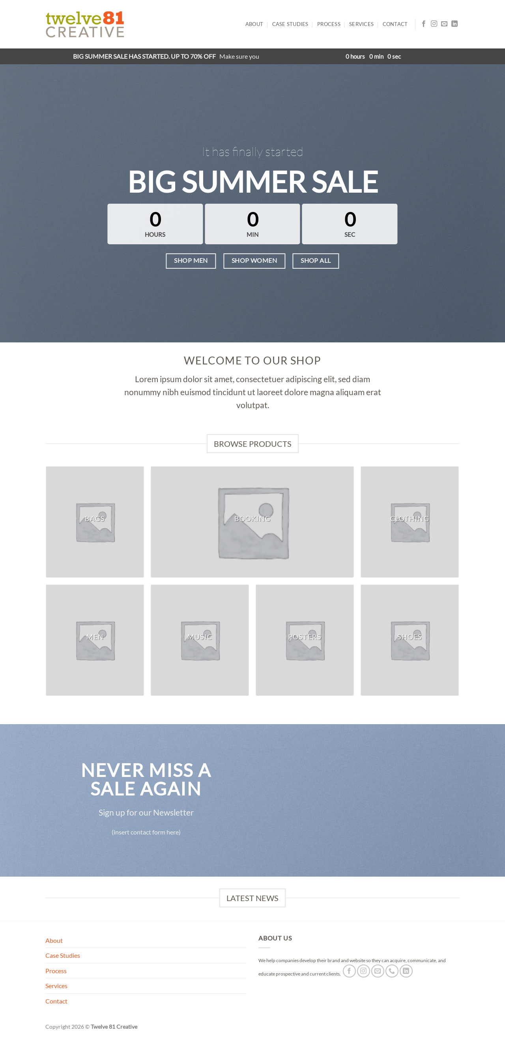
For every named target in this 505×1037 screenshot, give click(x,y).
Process (328, 24)
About (254, 24)
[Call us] (391, 971)
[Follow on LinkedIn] (454, 24)
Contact (395, 24)
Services (361, 24)
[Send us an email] (444, 24)
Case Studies (290, 24)
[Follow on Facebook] (424, 24)
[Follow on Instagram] (434, 24)
